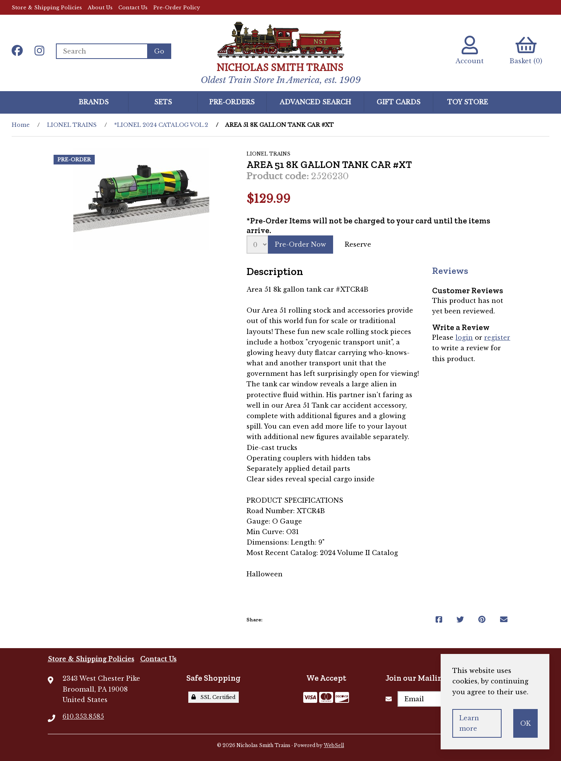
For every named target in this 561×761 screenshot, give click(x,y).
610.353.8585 (83, 716)
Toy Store (467, 102)
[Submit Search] (159, 51)
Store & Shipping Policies (47, 7)
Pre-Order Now (300, 244)
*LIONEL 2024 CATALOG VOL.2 (161, 124)
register (497, 337)
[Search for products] (101, 51)
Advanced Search (315, 102)
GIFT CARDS (398, 102)
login (464, 337)
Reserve (358, 244)
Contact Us (133, 7)
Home (21, 124)
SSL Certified (213, 697)
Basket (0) (525, 50)
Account (469, 50)
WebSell (334, 745)
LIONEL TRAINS (72, 124)
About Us (100, 7)
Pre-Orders (232, 102)
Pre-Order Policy (176, 7)
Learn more (469, 723)
